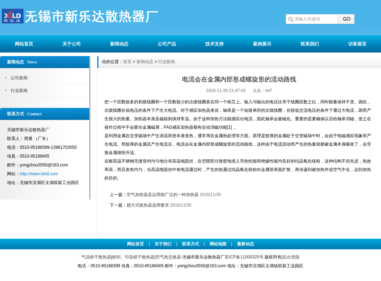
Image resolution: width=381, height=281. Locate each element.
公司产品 (167, 44)
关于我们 (163, 244)
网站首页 (24, 44)
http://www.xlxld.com (39, 173)
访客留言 (357, 44)
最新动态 (245, 244)
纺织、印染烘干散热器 (133, 257)
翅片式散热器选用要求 (148, 205)
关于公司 (71, 44)
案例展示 (262, 44)
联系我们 (310, 44)
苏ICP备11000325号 (244, 257)
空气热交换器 (168, 257)
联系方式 (190, 244)
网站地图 (218, 244)
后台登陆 (291, 257)
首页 (127, 61)
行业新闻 (19, 90)
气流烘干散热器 (96, 257)
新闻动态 (119, 44)
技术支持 (214, 44)
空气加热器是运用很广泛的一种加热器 (163, 194)
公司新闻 (19, 77)
